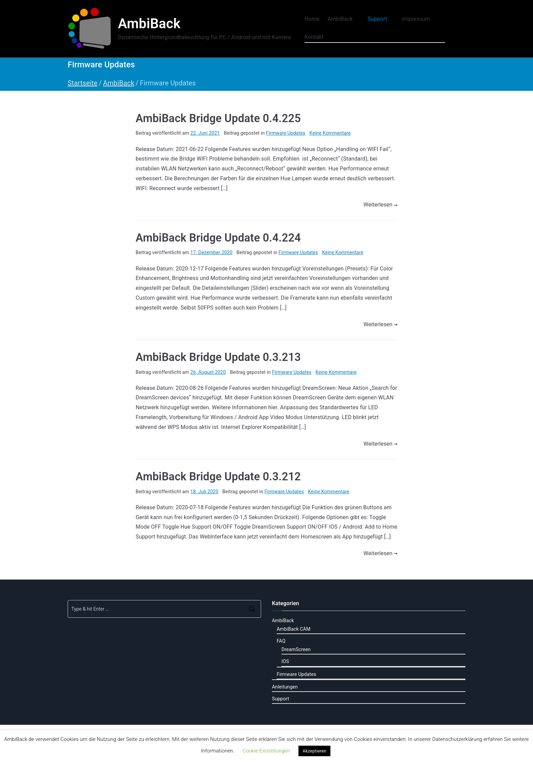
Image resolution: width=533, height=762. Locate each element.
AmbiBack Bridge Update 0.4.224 (218, 237)
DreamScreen (296, 649)
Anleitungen (285, 687)
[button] (356, 19)
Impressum (419, 19)
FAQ (281, 641)
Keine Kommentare (329, 133)
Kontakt (314, 37)
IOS (285, 661)
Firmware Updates (285, 133)
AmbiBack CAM (293, 629)
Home (312, 19)
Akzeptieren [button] (314, 750)
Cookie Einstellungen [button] (266, 751)
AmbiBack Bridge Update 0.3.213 (218, 357)
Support (380, 19)
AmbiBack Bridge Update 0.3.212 (218, 476)
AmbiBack (149, 24)
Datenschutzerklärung (457, 739)
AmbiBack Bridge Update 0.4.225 (218, 118)
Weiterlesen (380, 204)
